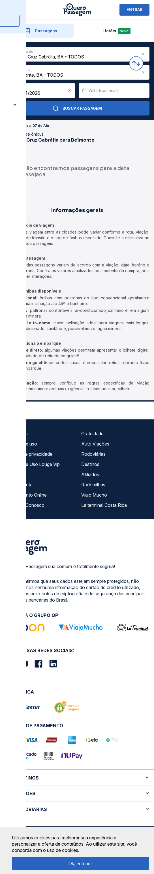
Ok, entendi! (81, 863)
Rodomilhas (93, 485)
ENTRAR (134, 9)
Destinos (90, 464)
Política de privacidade (29, 454)
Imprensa (16, 474)
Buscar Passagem (77, 108)
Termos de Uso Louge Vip (33, 464)
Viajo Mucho (94, 495)
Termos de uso (22, 444)
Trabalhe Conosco (25, 505)
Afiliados (90, 474)
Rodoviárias (93, 454)
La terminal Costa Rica (104, 505)
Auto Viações (95, 444)
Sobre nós (17, 433)
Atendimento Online (27, 495)
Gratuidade (92, 433)
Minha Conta (20, 485)
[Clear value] (69, 90)
